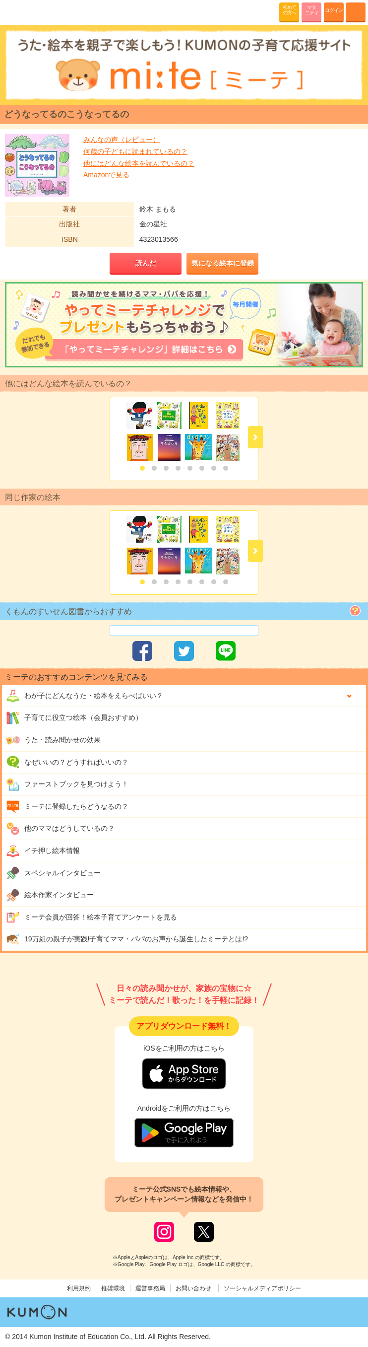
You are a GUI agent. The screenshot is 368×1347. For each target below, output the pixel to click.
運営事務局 (150, 1288)
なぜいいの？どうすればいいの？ (67, 762)
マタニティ (311, 9)
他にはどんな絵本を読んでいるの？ (138, 163)
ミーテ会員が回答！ (91, 917)
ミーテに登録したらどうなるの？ (67, 807)
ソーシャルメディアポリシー (262, 1288)
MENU (356, 12)
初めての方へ (289, 9)
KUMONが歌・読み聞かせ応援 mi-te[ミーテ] (31, 11)
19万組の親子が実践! (127, 939)
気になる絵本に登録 (222, 263)
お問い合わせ (193, 1288)
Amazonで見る (106, 175)
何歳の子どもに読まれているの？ (135, 151)
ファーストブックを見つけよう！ (67, 784)
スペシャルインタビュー (53, 873)
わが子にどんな (84, 696)
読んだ (145, 263)
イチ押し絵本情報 (43, 851)
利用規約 (79, 1288)
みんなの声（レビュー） (121, 139)
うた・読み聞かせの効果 (53, 740)
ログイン (334, 10)
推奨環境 (113, 1288)
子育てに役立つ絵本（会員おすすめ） (74, 718)
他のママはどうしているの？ (60, 829)
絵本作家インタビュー (50, 895)
